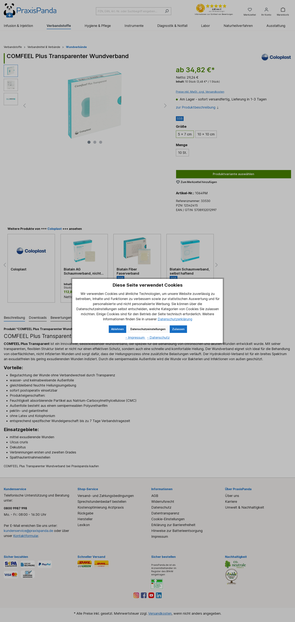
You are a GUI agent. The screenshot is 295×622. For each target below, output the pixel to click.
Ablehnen (117, 329)
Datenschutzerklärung (175, 319)
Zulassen (178, 329)
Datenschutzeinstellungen (148, 329)
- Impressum (135, 337)
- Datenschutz (158, 337)
